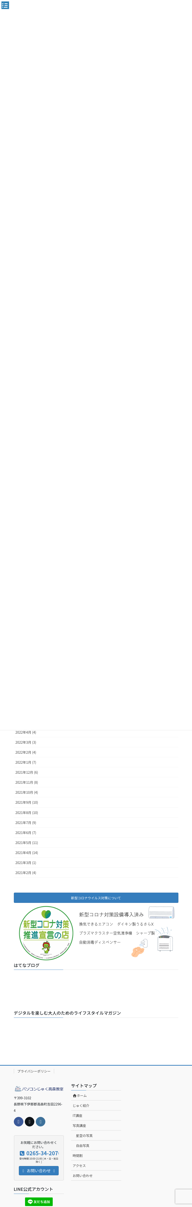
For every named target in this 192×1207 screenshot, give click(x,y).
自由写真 (82, 1145)
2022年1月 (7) (26, 762)
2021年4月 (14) (27, 852)
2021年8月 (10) (27, 812)
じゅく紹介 (81, 1105)
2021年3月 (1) (26, 862)
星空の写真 (84, 1135)
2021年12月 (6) (27, 772)
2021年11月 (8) (27, 782)
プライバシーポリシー (34, 1071)
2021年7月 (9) (26, 822)
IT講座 (78, 1115)
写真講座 (79, 1125)
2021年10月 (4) (27, 792)
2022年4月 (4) (26, 732)
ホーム (80, 1095)
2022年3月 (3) (26, 742)
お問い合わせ (83, 1175)
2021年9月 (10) (27, 802)
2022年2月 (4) (26, 752)
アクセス (79, 1165)
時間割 (78, 1155)
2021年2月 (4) (26, 872)
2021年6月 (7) (26, 832)
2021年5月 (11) (27, 842)
